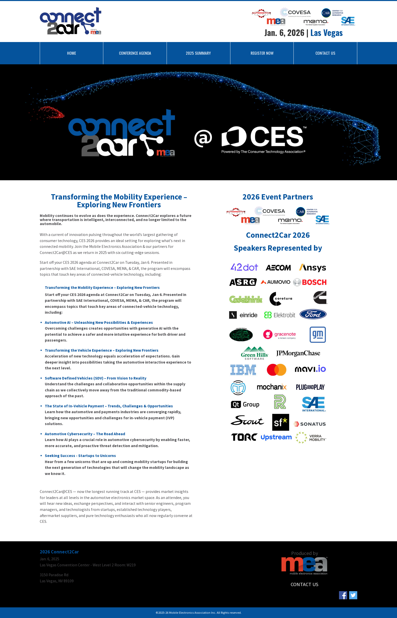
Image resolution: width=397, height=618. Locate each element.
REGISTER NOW (262, 53)
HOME (71, 53)
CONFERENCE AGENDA (135, 53)
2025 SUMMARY (198, 53)
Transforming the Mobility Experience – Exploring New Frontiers (102, 287)
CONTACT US (325, 53)
